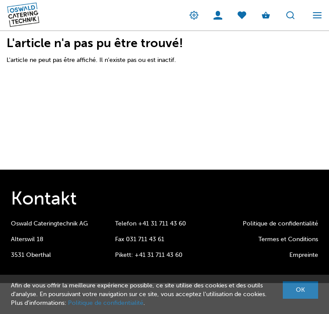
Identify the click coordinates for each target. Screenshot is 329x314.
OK (300, 290)
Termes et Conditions (288, 239)
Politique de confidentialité (280, 223)
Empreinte (303, 255)
